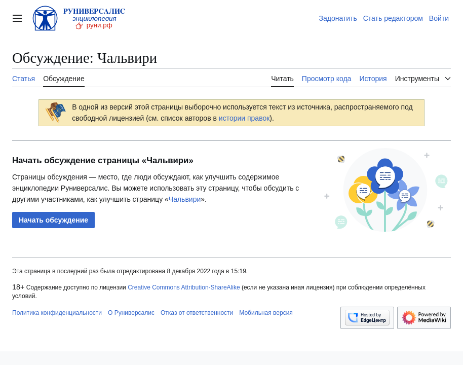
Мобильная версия (266, 312)
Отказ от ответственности (197, 312)
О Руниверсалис (131, 312)
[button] (53, 220)
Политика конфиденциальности (57, 312)
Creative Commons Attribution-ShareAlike (184, 287)
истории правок (244, 118)
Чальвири (185, 199)
